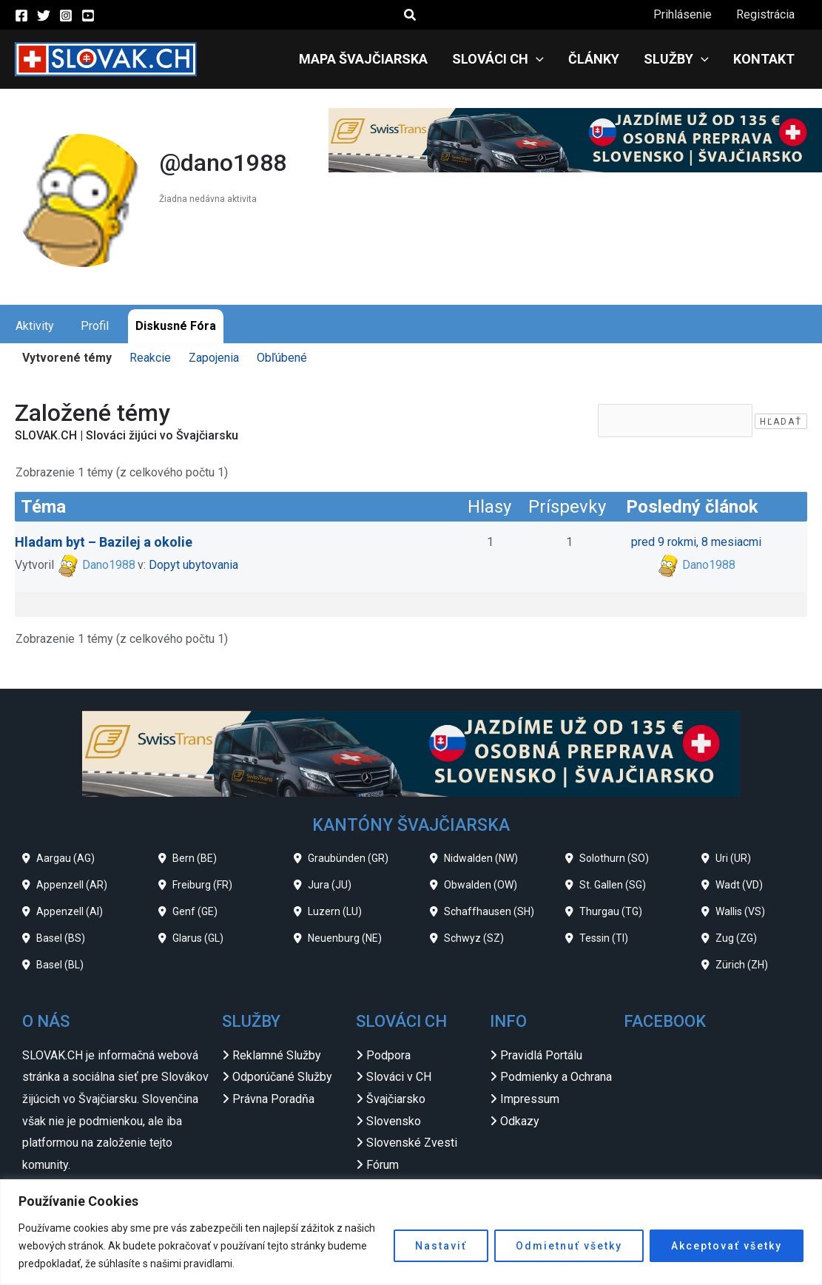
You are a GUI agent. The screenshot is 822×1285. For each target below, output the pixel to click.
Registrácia (766, 14)
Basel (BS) (60, 938)
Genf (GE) (195, 911)
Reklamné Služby (276, 1055)
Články (595, 59)
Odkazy (519, 1121)
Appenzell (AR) (71, 885)
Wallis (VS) (740, 911)
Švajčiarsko (395, 1099)
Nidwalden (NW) (481, 858)
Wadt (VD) (739, 885)
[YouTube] (88, 15)
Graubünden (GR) (348, 858)
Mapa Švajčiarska (367, 59)
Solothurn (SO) (614, 858)
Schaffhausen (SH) (489, 911)
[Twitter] (43, 15)
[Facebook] (21, 15)
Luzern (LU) (335, 911)
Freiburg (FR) (202, 885)
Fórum (382, 1165)
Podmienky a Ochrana (556, 1077)
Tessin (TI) (603, 938)
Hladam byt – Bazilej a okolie (103, 542)
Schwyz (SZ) (474, 938)
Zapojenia (214, 358)
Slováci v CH (398, 1077)
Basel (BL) (60, 965)
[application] (539, 59)
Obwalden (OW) (480, 885)
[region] (411, 1232)
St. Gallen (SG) (612, 885)
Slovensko (393, 1121)
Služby (677, 59)
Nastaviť (441, 1246)
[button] (410, 15)
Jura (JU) (329, 885)
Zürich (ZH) (741, 965)
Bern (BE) (194, 858)
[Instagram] (66, 15)
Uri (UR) (733, 858)
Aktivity (35, 326)
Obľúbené (282, 358)
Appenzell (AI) (69, 911)
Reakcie (150, 358)
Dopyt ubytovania (193, 565)
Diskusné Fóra (175, 326)
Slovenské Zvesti (411, 1143)
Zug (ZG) (736, 938)
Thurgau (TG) (610, 911)
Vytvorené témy (67, 358)
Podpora (388, 1055)
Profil (95, 326)
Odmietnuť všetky (569, 1246)
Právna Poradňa (273, 1099)
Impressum (529, 1099)
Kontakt (764, 59)
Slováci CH (501, 59)
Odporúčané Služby (282, 1077)
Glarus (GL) (197, 938)
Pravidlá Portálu (541, 1055)
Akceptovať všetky (726, 1246)
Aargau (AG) (65, 858)
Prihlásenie (684, 14)
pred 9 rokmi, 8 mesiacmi (696, 542)
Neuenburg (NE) (345, 938)
